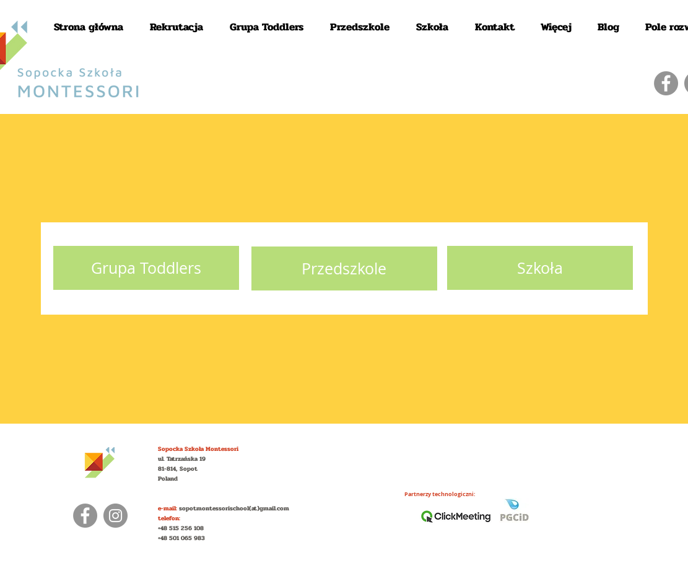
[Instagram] (115, 516)
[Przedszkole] (344, 268)
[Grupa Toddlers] (146, 268)
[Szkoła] (540, 268)
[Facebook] (666, 83)
